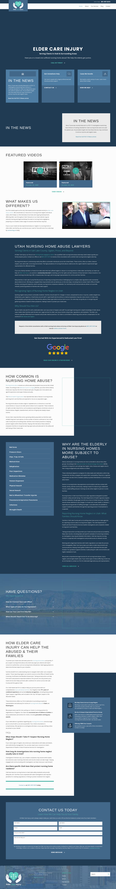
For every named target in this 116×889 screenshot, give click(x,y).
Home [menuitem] (80, 6)
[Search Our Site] (108, 855)
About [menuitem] (87, 6)
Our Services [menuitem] (94, 6)
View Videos (57, 192)
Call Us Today (57, 63)
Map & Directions (39, 859)
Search (93, 855)
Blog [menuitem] (102, 6)
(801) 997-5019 (46, 257)
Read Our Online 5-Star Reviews (57, 360)
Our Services (65, 863)
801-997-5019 (105, 1)
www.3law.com (9, 873)
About (64, 860)
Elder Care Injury (24, 273)
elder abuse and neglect (27, 316)
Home (64, 857)
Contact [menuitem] (108, 6)
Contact (64, 866)
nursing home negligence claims (44, 254)
